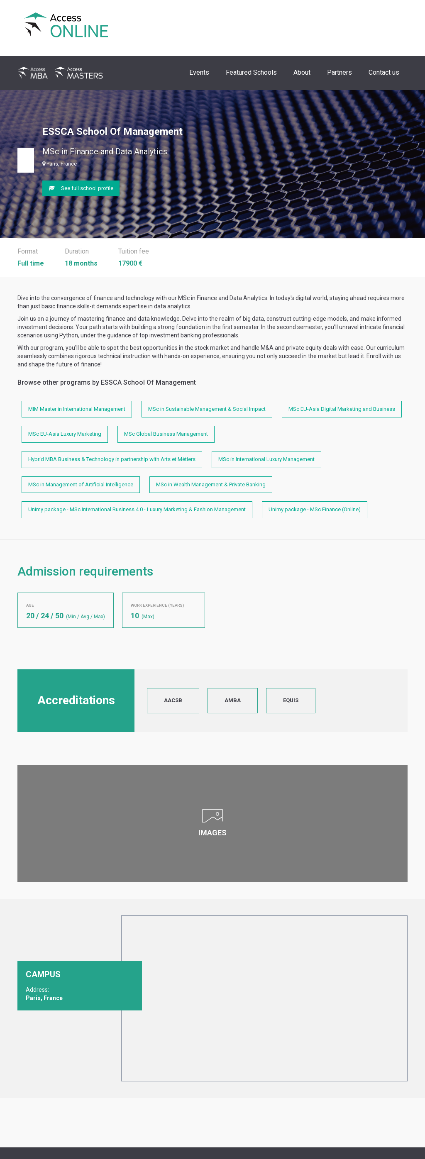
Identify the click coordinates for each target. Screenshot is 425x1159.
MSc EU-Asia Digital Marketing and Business (341, 409)
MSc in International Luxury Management (266, 459)
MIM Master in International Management (76, 409)
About (301, 72)
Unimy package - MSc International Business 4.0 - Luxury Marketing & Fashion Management (137, 509)
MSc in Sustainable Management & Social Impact (207, 409)
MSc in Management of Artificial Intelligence (80, 484)
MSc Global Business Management (166, 434)
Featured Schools (251, 72)
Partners (339, 72)
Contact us (384, 72)
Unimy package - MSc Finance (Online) (315, 509)
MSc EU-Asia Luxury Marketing (64, 434)
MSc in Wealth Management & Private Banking (211, 484)
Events (199, 72)
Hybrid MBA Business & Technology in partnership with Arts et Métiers (111, 459)
